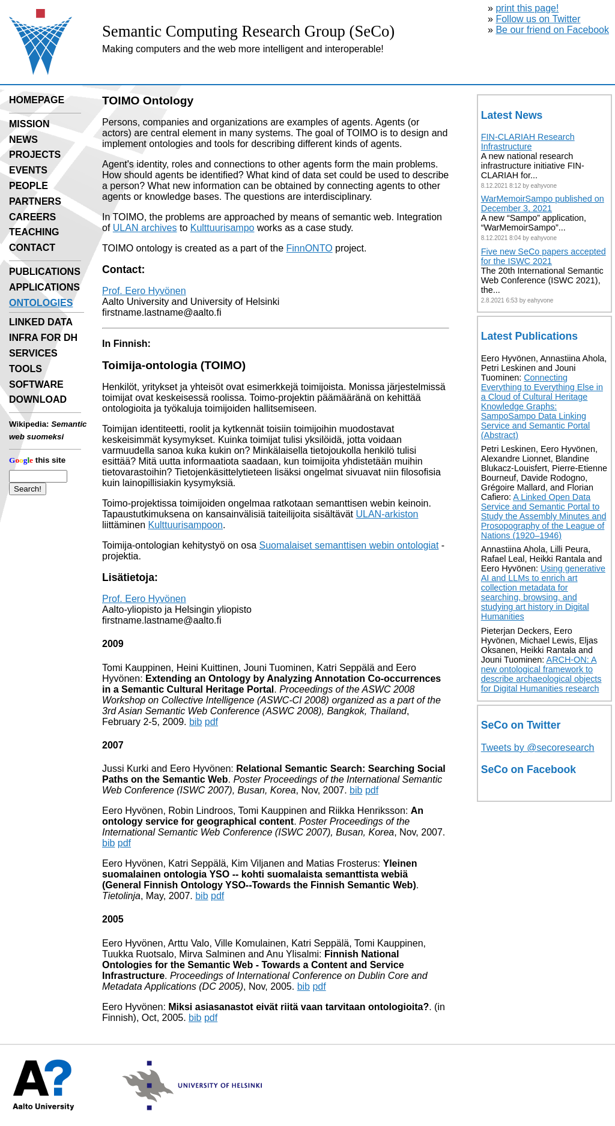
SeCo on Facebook (528, 769)
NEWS (23, 139)
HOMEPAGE (36, 100)
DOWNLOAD (38, 399)
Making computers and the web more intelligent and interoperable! (243, 49)
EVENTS (28, 170)
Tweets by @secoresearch (538, 747)
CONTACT (32, 247)
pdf (211, 722)
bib (195, 722)
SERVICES (33, 353)
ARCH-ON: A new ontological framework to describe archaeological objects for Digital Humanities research (541, 674)
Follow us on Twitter (537, 19)
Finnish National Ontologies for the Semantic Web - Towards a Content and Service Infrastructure (253, 965)
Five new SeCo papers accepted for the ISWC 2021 (543, 256)
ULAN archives (145, 228)
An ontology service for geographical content (262, 815)
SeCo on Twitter (521, 725)
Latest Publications (529, 336)
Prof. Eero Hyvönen (144, 291)
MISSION (29, 124)
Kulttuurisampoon (185, 525)
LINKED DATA (41, 322)
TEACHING (34, 232)
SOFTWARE (36, 384)
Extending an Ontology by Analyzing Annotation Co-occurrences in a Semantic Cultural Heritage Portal (271, 683)
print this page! (527, 8)
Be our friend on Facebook (552, 30)
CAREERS (32, 217)
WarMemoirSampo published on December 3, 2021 (542, 203)
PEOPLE (28, 186)
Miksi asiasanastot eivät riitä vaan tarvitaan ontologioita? (298, 1007)
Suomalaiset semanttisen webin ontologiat (348, 545)
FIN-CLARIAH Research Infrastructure (528, 141)
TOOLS (25, 369)
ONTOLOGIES (41, 303)
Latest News (512, 115)
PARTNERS (35, 201)
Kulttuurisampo (222, 228)
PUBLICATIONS (44, 271)
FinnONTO (309, 248)
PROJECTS (35, 154)
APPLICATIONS (44, 287)
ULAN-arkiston (387, 514)
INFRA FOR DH (43, 338)
